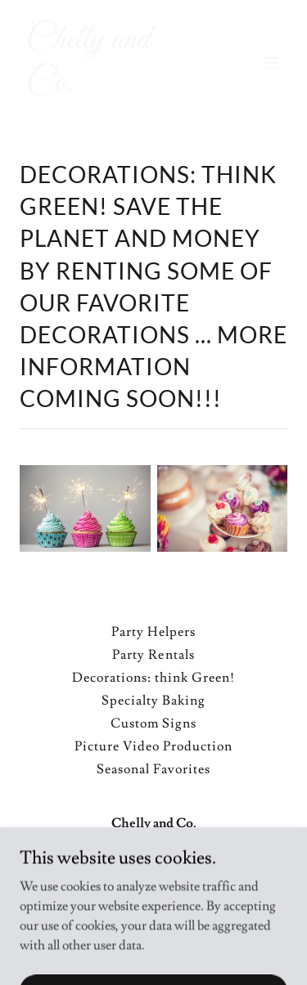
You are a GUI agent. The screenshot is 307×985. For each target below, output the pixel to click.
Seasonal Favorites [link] (153, 769)
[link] (113, 87)
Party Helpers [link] (153, 632)
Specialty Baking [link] (153, 700)
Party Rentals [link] (153, 655)
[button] (271, 63)
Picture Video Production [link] (153, 746)
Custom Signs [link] (153, 723)
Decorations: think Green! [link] (153, 677)
